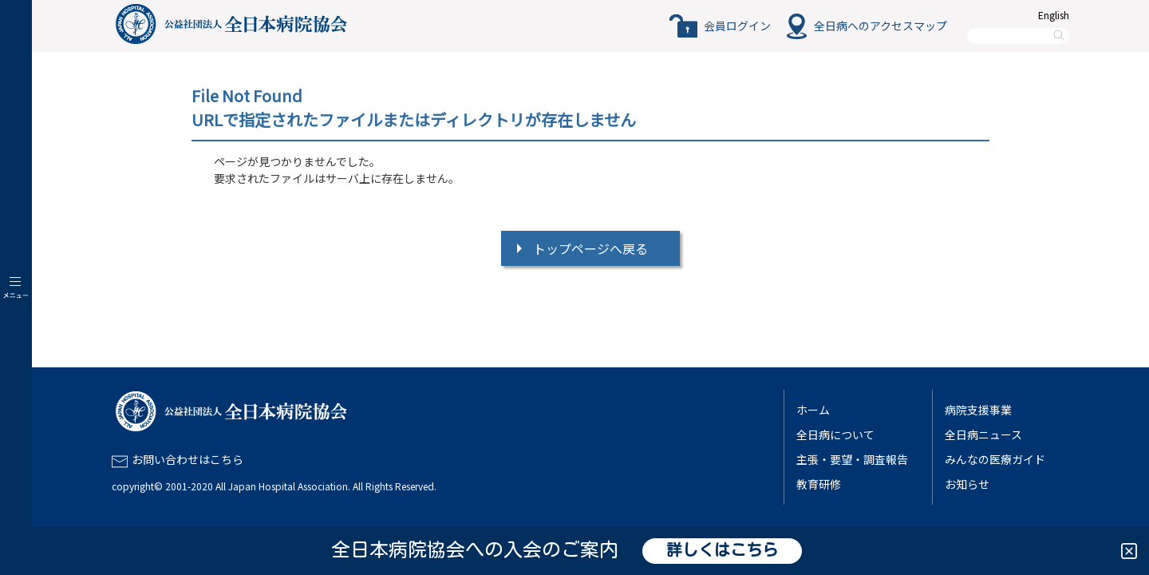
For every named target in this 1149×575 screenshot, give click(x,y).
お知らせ (967, 484)
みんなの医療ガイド (995, 459)
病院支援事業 (978, 410)
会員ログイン (737, 26)
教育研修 (818, 484)
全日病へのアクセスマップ (880, 26)
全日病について (835, 434)
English (1053, 15)
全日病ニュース (983, 434)
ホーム (813, 410)
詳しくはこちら (722, 551)
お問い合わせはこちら (187, 459)
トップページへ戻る (590, 248)
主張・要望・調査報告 (852, 459)
